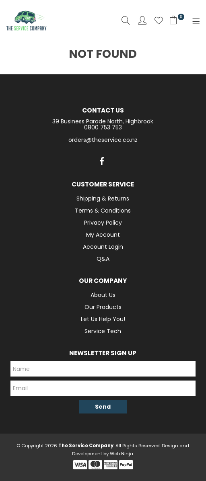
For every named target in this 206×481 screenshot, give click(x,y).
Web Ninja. (122, 453)
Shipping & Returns (102, 198)
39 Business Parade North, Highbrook (102, 121)
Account (142, 20)
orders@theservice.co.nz (103, 140)
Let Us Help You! (103, 319)
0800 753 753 (103, 127)
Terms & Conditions (103, 211)
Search (126, 20)
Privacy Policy (103, 223)
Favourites (158, 20)
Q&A (103, 259)
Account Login (103, 247)
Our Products (103, 307)
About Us (103, 295)
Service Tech (102, 331)
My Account (103, 235)
